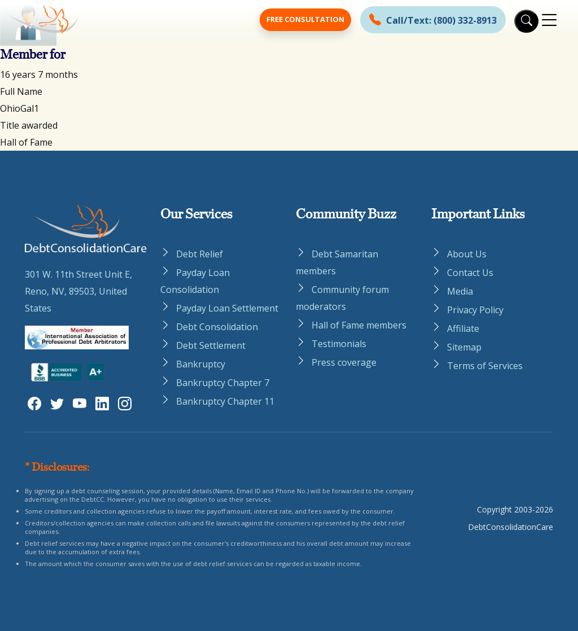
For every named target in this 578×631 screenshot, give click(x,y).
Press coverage (344, 362)
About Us (467, 254)
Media (460, 291)
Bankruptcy (200, 364)
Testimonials (339, 344)
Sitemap (464, 347)
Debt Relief (199, 254)
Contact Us (470, 272)
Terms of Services (485, 366)
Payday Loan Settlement (227, 308)
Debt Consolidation (217, 327)
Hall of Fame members (359, 325)
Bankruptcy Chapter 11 (225, 401)
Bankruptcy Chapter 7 (222, 382)
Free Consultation (305, 19)
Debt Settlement (211, 345)
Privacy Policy (475, 310)
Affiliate (463, 328)
